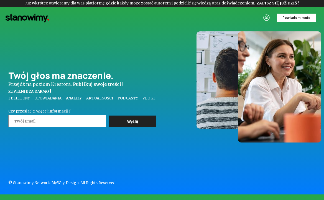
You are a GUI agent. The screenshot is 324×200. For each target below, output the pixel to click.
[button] (296, 18)
